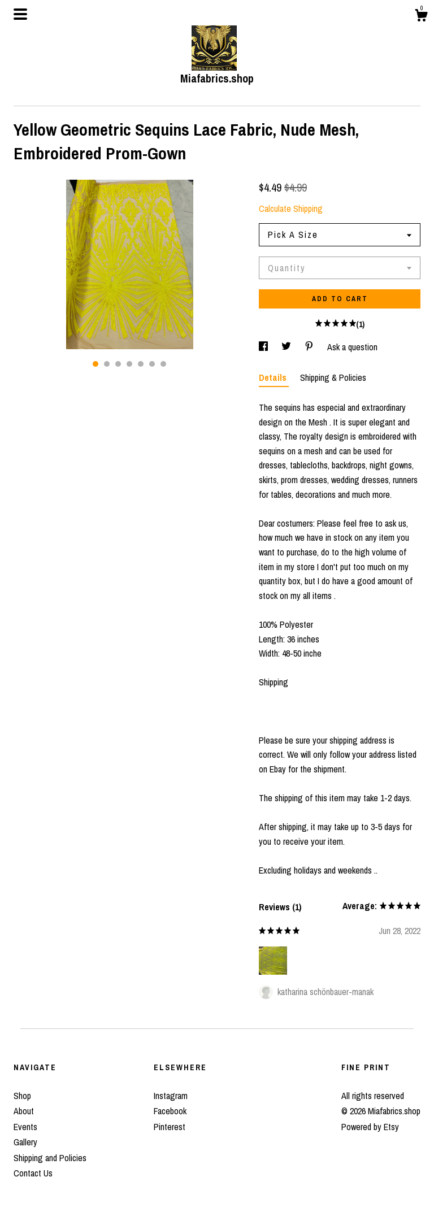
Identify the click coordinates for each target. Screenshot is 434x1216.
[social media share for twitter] (287, 347)
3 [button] (118, 364)
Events (25, 1127)
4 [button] (129, 364)
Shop (22, 1095)
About (24, 1111)
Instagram (171, 1095)
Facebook (170, 1111)
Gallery (25, 1142)
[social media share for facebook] (264, 347)
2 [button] (107, 364)
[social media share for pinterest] (310, 347)
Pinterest (169, 1127)
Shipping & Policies (333, 377)
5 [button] (141, 364)
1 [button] (95, 364)
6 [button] (152, 364)
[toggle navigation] (20, 14)
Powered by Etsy (370, 1127)
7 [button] (163, 364)
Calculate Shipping (291, 208)
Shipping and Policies (50, 1158)
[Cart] (421, 16)
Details (274, 377)
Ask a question (352, 347)
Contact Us (33, 1173)
